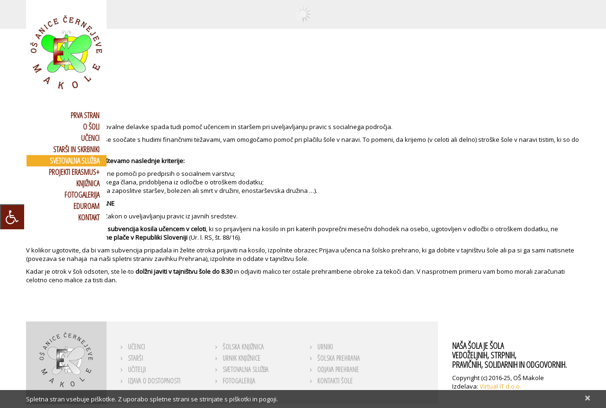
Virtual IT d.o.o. (500, 386)
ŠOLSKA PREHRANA (338, 358)
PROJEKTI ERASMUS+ (74, 172)
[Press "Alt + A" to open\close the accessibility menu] (12, 216)
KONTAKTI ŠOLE (335, 380)
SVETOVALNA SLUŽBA (74, 161)
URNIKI (325, 346)
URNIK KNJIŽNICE (241, 358)
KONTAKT (88, 217)
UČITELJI (137, 369)
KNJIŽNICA (87, 183)
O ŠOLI (91, 127)
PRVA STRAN (85, 115)
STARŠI (135, 358)
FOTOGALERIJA (81, 195)
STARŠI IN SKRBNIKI (76, 149)
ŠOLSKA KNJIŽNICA (243, 346)
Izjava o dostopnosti (154, 380)
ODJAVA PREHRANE (338, 369)
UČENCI (90, 138)
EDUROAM (86, 206)
